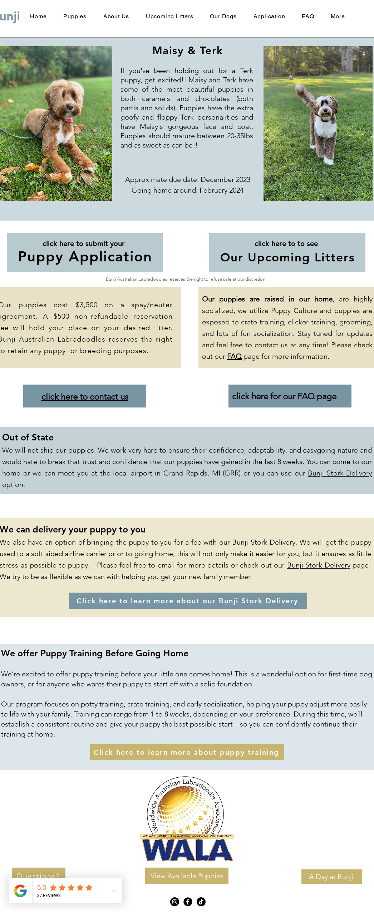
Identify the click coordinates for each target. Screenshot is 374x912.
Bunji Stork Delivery (340, 473)
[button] (338, 16)
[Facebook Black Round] (187, 901)
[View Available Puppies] (186, 876)
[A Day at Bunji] (331, 876)
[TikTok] (201, 901)
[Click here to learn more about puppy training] (187, 752)
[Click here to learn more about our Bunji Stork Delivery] (188, 601)
